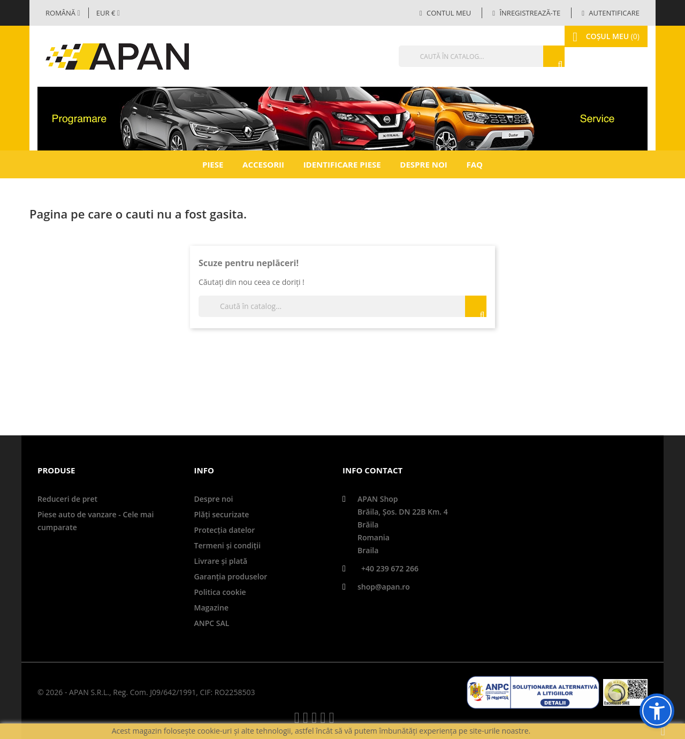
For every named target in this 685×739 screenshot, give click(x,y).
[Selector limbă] (62, 12)
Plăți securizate (221, 514)
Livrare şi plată (221, 561)
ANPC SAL (212, 623)
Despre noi (423, 164)
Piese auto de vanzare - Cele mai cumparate (95, 520)
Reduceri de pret (67, 499)
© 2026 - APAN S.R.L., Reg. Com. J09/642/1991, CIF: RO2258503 (146, 692)
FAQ (474, 164)
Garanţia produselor (231, 576)
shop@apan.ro (383, 587)
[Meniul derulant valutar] (108, 12)
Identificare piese (342, 164)
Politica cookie (220, 592)
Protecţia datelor (224, 530)
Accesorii (263, 164)
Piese (212, 164)
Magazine (211, 607)
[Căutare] (458, 56)
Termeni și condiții (227, 545)
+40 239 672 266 (389, 568)
